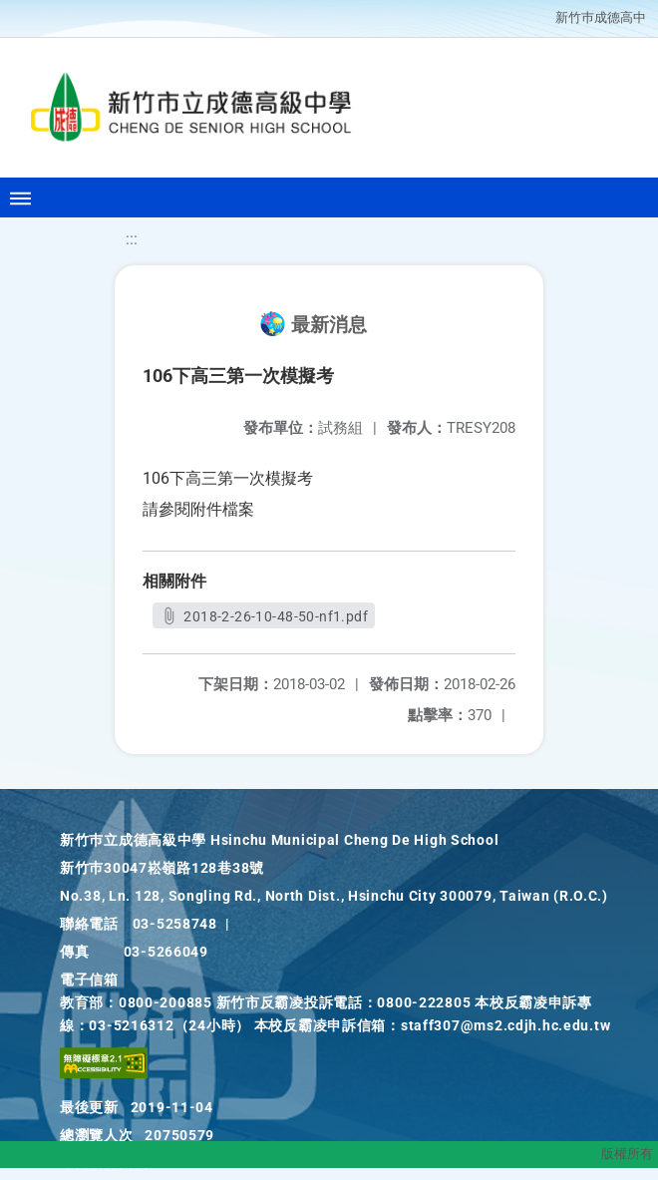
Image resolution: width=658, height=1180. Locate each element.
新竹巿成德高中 (600, 17)
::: (132, 238)
